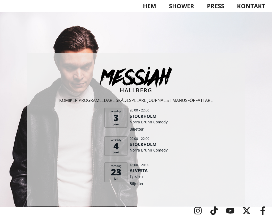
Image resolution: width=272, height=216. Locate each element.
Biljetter (137, 129)
